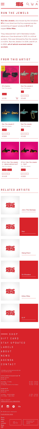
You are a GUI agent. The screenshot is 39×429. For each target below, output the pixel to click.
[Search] (27, 4)
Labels (7, 346)
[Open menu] (2, 4)
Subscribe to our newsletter (10, 401)
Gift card (10, 338)
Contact (8, 364)
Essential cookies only (31, 422)
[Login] (36, 4)
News (5, 355)
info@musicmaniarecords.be (10, 370)
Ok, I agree (15, 422)
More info (2, 426)
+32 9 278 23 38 (6, 371)
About (6, 351)
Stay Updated (13, 342)
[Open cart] (32, 4)
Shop (13, 333)
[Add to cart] (17, 98)
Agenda (7, 359)
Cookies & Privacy (7, 414)
